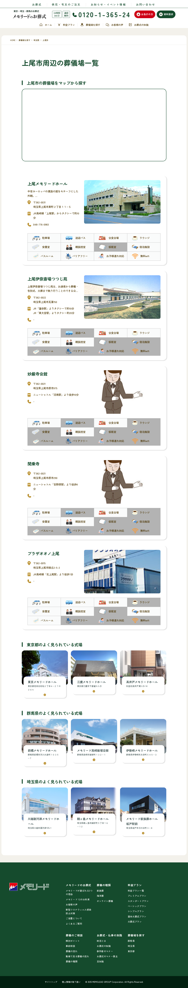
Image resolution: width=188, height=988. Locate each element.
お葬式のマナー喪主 (107, 956)
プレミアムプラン (137, 895)
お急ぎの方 (145, 14)
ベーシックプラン (137, 906)
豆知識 (100, 961)
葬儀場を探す (90, 24)
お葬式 (37, 4)
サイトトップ (51, 981)
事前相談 (70, 946)
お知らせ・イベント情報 (108, 4)
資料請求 (166, 14)
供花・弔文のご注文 (66, 4)
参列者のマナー (105, 951)
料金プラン (66, 25)
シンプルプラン (136, 911)
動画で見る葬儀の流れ (77, 956)
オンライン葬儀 (105, 901)
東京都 (131, 951)
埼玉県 (131, 946)
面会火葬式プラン (137, 916)
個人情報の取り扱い (71, 981)
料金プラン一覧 (136, 890)
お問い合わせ (145, 4)
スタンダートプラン (138, 901)
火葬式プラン (135, 921)
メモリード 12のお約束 (78, 899)
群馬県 (131, 940)
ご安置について (74, 918)
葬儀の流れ (71, 951)
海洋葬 (100, 895)
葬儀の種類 (71, 961)
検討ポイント (73, 940)
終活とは (101, 940)
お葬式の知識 (138, 25)
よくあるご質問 (74, 923)
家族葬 (100, 890)
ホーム (45, 25)
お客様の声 (114, 25)
